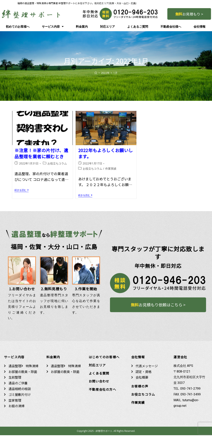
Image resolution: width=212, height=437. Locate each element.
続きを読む (21, 190)
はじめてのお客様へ (104, 358)
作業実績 (110, 168)
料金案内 (82, 26)
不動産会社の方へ (102, 391)
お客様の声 (139, 388)
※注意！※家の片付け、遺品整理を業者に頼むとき (41, 153)
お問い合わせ (99, 383)
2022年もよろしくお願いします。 (105, 153)
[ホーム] (95, 73)
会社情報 (199, 26)
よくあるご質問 (137, 26)
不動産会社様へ (170, 26)
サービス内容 (53, 26)
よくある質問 (99, 375)
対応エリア (107, 26)
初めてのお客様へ (18, 26)
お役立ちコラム (57, 163)
